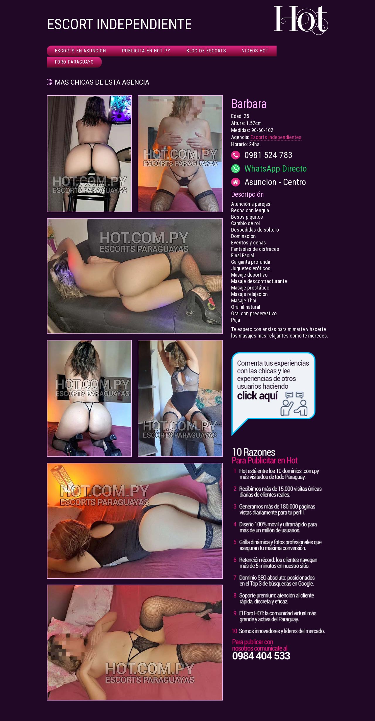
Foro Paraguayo (74, 62)
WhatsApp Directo (275, 168)
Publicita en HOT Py (146, 51)
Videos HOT (255, 51)
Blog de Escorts (206, 51)
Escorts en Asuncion (80, 51)
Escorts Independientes (275, 137)
